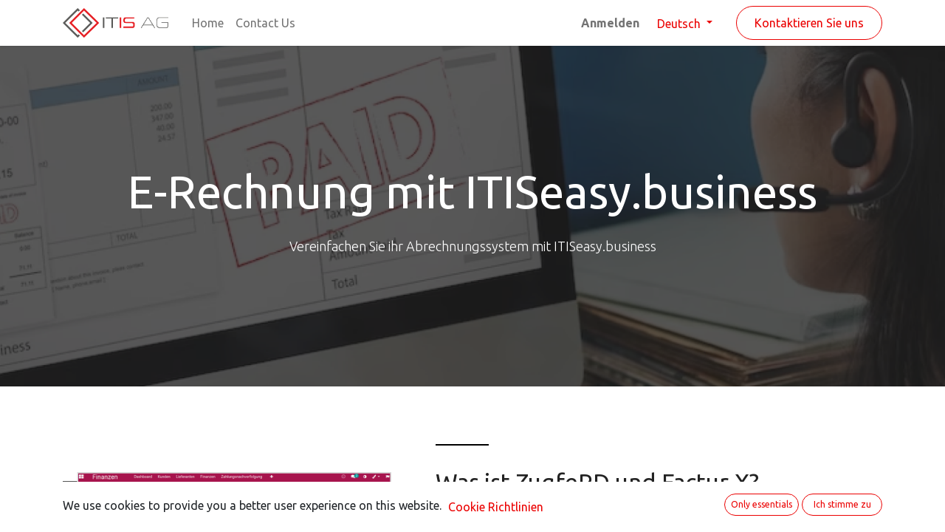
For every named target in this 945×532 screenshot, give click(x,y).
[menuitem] (208, 23)
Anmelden (610, 23)
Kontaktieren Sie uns (809, 23)
